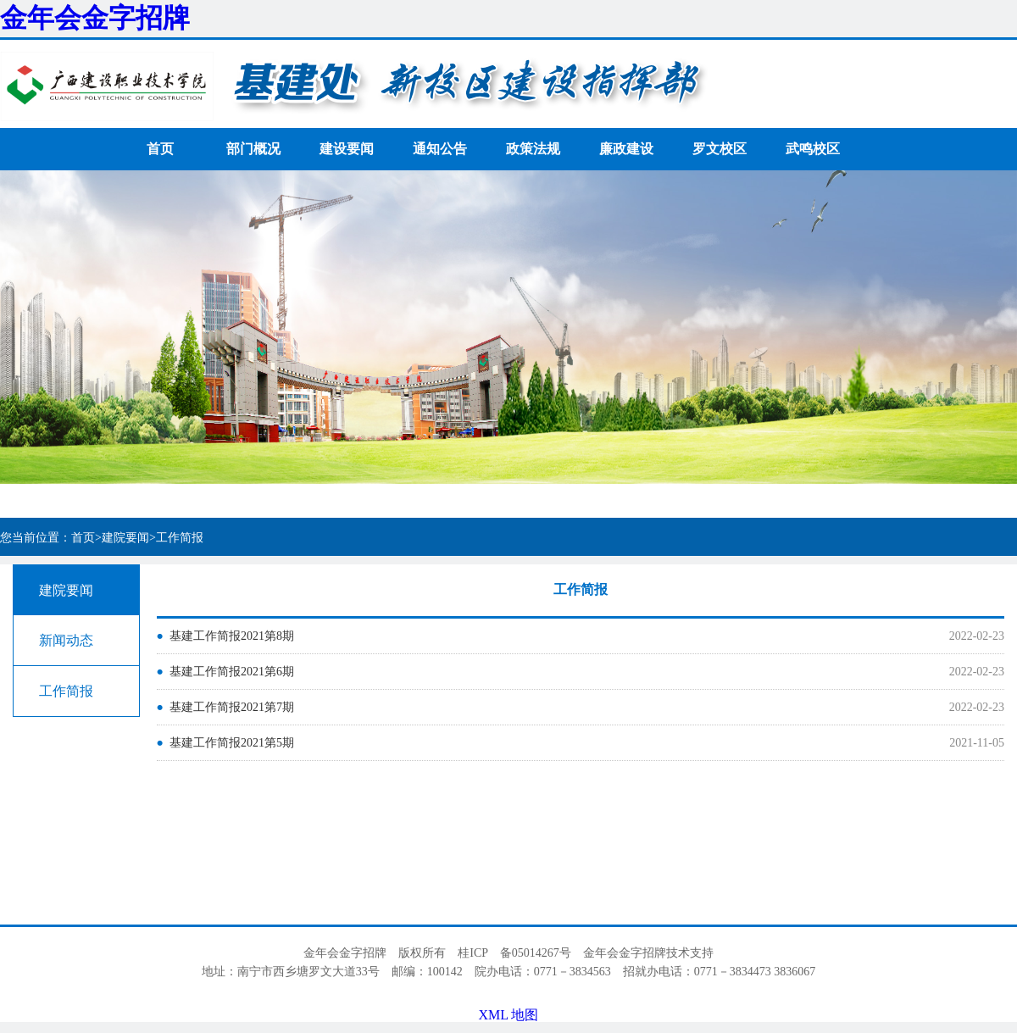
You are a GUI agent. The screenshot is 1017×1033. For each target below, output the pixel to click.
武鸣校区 (813, 149)
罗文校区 (719, 149)
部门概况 (253, 149)
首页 (160, 149)
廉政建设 (626, 149)
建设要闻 (347, 149)
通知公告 (440, 149)
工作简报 (66, 691)
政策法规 (533, 149)
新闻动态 (66, 640)
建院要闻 (66, 590)
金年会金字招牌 (95, 18)
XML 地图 (509, 1015)
